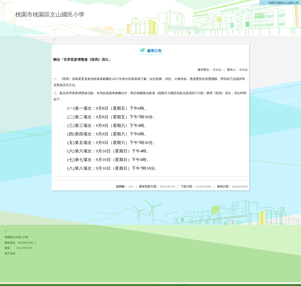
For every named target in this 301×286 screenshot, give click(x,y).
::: (263, 2)
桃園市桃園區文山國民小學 (284, 2)
